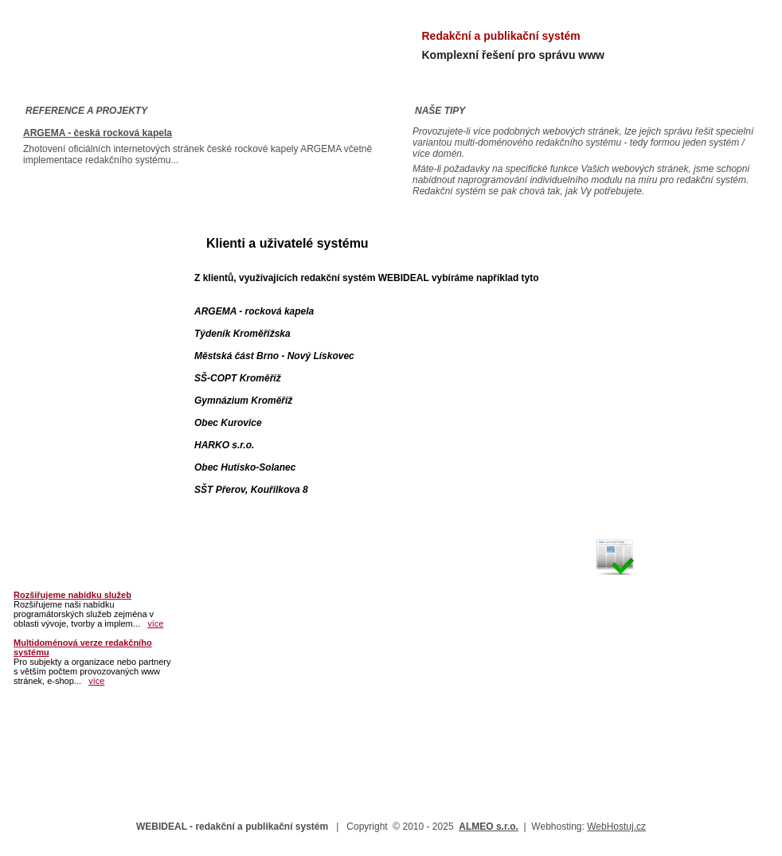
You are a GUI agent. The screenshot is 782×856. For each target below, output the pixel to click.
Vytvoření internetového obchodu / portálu (659, 429)
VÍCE (693, 390)
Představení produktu (76, 269)
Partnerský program (72, 412)
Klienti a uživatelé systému (90, 383)
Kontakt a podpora (68, 498)
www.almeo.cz (634, 293)
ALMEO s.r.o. (488, 826)
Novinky (40, 527)
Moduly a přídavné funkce (87, 297)
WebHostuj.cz (616, 826)
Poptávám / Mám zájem (80, 469)
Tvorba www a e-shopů (80, 355)
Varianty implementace (79, 326)
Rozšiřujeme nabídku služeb (72, 595)
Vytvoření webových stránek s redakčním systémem (675, 329)
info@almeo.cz (673, 262)
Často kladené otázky (75, 441)
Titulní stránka (57, 240)
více (155, 623)
